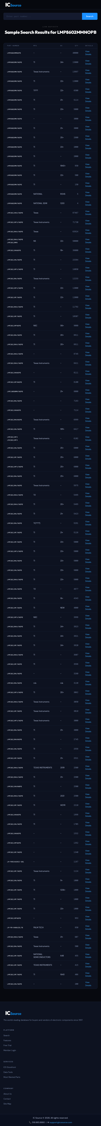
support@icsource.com (61, 1122)
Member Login (10, 1050)
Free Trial (7, 1045)
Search (6, 1035)
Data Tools (8, 1072)
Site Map (7, 1104)
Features (7, 1040)
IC (13, 4)
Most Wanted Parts (12, 1077)
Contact (7, 1099)
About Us (8, 1094)
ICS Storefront (10, 1067)
